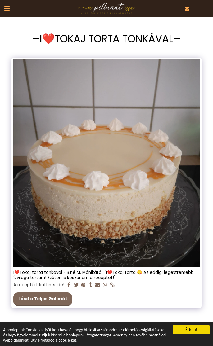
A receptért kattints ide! (38, 285)
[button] (7, 8)
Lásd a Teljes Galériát (42, 299)
